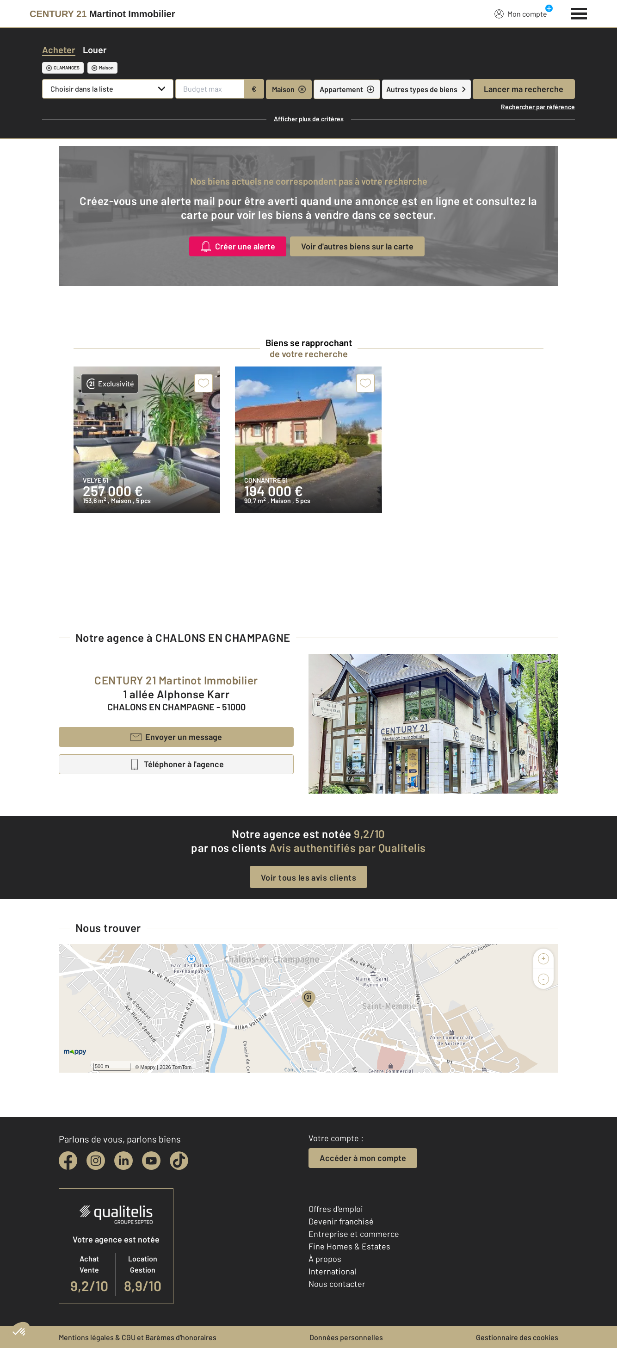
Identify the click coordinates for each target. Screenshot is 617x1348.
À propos (324, 1259)
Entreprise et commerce (353, 1234)
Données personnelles (346, 1337)
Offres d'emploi (335, 1209)
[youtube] (151, 1160)
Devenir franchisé (341, 1221)
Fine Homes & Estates (349, 1246)
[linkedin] (123, 1160)
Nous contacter (336, 1284)
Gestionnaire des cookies (517, 1337)
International (332, 1271)
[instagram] (95, 1160)
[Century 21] (102, 14)
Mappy (147, 1067)
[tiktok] (179, 1160)
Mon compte (520, 13)
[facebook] (68, 1160)
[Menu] (579, 12)
